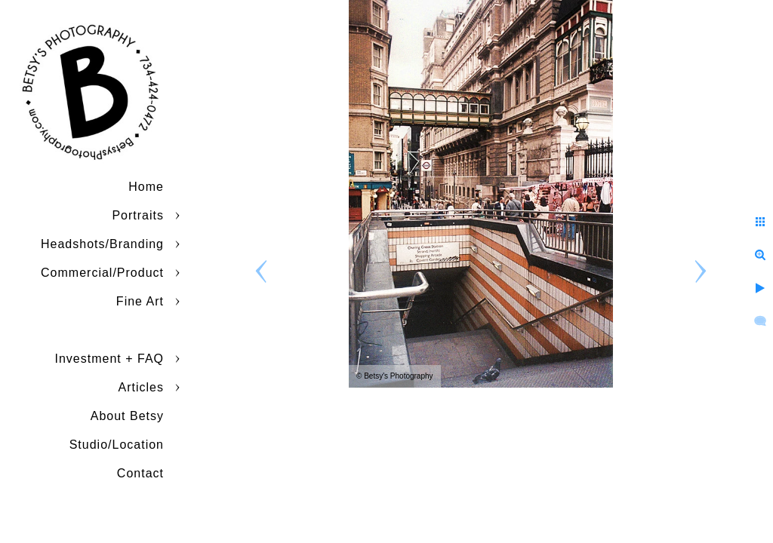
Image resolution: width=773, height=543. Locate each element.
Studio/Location (116, 444)
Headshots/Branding (102, 244)
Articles (141, 387)
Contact (140, 473)
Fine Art (140, 301)
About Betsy (127, 416)
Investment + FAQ (110, 358)
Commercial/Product (102, 272)
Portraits (138, 215)
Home (146, 186)
